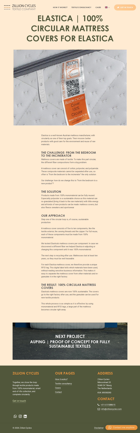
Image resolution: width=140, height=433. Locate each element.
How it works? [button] (61, 379)
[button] (121, 427)
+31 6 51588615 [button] (108, 405)
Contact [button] (58, 392)
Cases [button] (58, 388)
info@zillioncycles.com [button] (111, 409)
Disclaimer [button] (99, 428)
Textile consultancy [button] (63, 383)
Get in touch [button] (19, 400)
